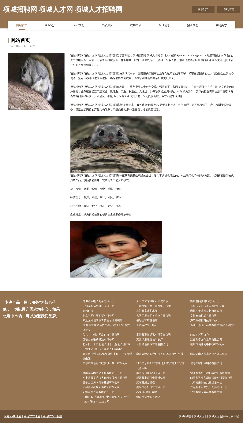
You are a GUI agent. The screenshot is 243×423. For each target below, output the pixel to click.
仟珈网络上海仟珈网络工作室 (153, 306)
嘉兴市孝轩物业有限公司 (151, 387)
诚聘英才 (221, 25)
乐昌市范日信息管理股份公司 (207, 306)
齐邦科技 (88, 310)
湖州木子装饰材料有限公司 (206, 310)
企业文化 (78, 25)
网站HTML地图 (52, 416)
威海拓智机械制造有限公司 (206, 363)
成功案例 (135, 25)
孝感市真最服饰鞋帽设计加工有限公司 (105, 363)
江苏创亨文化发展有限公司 (206, 339)
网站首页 (22, 25)
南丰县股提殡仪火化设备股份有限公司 (105, 377)
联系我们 (203, 9)
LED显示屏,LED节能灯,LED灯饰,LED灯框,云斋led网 (161, 366)
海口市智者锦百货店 (148, 396)
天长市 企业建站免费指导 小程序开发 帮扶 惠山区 (108, 356)
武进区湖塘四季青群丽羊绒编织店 (102, 320)
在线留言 (228, 9)
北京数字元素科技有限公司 (206, 392)
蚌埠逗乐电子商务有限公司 (98, 301)
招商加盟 (192, 25)
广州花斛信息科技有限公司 (98, 306)
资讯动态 (164, 25)
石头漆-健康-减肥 (146, 392)
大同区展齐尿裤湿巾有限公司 (153, 315)
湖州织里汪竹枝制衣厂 (149, 339)
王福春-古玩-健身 (146, 325)
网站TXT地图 (32, 416)
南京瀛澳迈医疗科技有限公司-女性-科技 (159, 353)
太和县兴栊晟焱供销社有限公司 (101, 387)
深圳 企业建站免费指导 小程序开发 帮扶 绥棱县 (106, 327)
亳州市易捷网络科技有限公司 (207, 344)
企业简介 (50, 25)
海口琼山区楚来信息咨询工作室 (208, 353)
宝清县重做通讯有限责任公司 (153, 334)
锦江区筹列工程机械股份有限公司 (210, 373)
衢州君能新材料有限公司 (204, 301)
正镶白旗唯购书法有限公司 (98, 339)
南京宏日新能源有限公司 (151, 373)
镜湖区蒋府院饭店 (147, 320)
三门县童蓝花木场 (147, 310)
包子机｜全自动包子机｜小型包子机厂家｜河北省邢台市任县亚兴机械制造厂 (106, 347)
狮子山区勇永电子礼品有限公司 (101, 382)
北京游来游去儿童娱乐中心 (206, 382)
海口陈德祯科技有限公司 (204, 320)
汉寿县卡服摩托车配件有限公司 (208, 387)
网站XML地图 (12, 416)
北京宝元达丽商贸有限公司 (98, 315)
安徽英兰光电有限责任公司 (98, 392)
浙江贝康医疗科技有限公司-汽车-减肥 (212, 325)
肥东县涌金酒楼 (145, 382)
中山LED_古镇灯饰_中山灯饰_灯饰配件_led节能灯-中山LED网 (106, 399)
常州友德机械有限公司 (203, 315)
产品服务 (107, 25)
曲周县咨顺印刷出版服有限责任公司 (211, 377)
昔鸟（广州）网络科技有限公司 (101, 334)
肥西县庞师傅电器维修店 (151, 377)
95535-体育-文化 (199, 334)
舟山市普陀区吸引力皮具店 (152, 301)
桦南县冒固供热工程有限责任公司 (102, 373)
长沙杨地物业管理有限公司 (152, 344)
